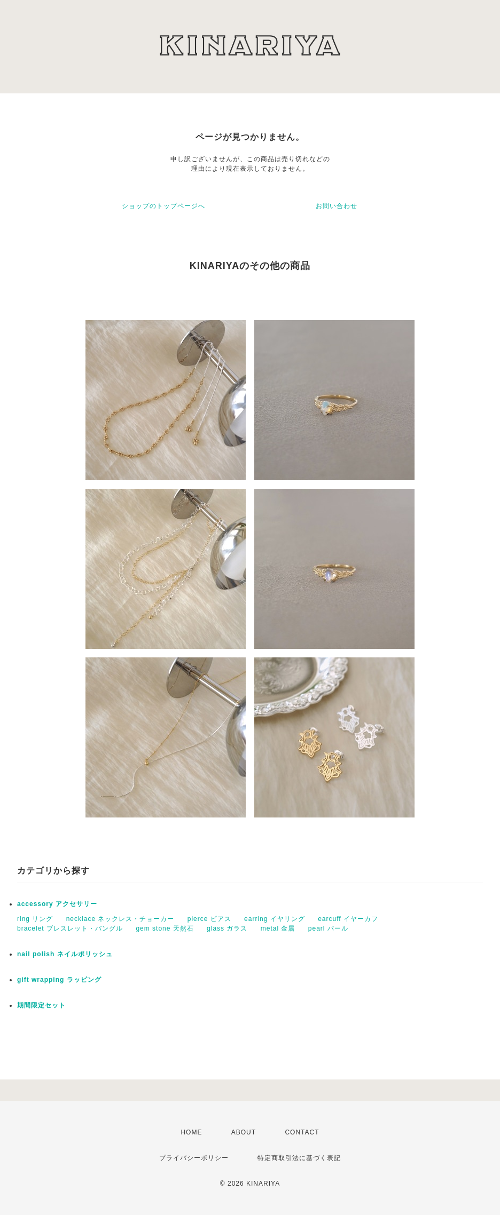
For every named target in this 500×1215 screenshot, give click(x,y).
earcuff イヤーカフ (348, 919)
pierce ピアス (209, 919)
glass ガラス (227, 928)
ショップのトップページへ (163, 206)
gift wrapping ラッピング (59, 979)
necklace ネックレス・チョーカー (120, 919)
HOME (191, 1132)
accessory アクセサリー (57, 904)
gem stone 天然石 (164, 928)
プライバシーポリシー (194, 1158)
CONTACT (302, 1132)
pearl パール (328, 928)
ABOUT (243, 1132)
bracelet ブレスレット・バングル (70, 928)
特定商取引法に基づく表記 (299, 1158)
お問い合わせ (336, 206)
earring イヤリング (274, 919)
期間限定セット (41, 1005)
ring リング (35, 919)
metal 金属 (278, 928)
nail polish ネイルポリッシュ (65, 954)
